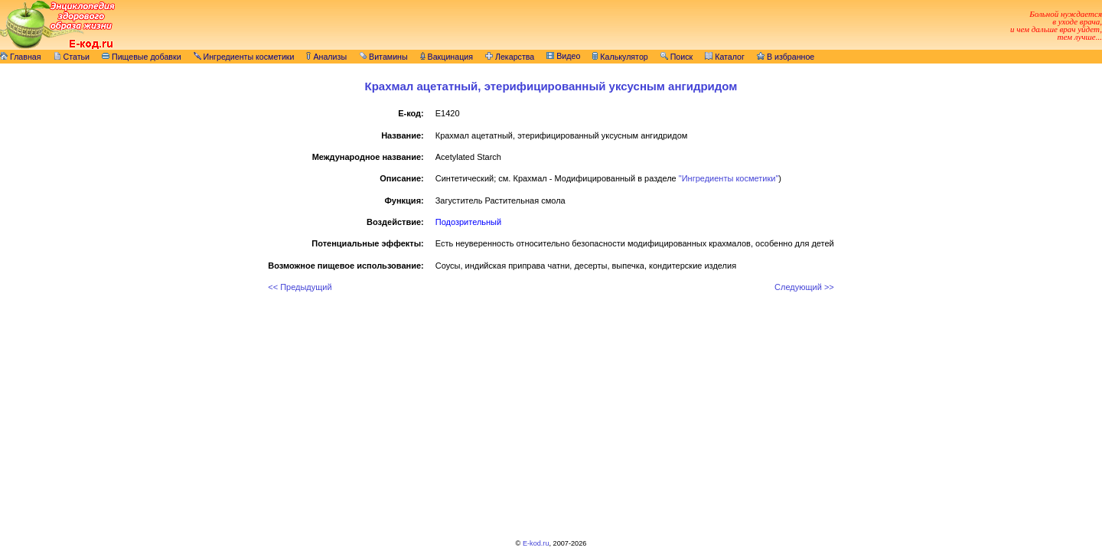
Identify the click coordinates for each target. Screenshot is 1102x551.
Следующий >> (804, 287)
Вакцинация (446, 56)
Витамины (383, 56)
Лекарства (509, 56)
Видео (563, 55)
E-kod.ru (536, 543)
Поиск (676, 56)
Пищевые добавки (141, 56)
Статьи (72, 56)
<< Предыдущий (299, 287)
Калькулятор (619, 56)
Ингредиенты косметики (244, 56)
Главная (20, 56)
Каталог (725, 56)
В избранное (785, 56)
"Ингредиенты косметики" (729, 178)
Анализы (326, 56)
